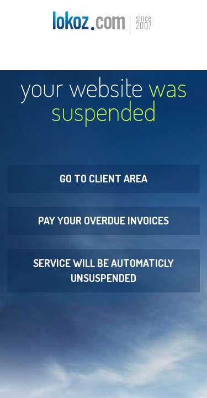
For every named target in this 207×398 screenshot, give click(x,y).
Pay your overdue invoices (103, 220)
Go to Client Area (103, 178)
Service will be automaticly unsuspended (103, 270)
